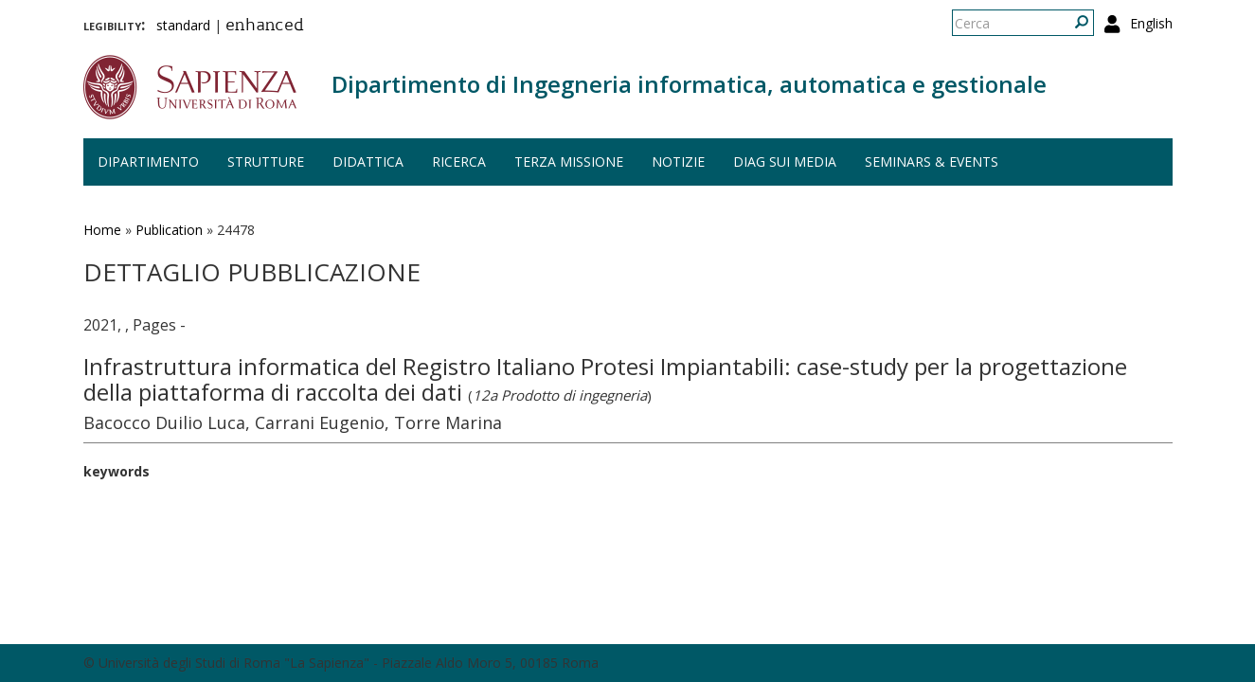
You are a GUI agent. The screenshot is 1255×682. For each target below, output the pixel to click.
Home (102, 230)
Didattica (367, 161)
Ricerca (459, 161)
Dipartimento (148, 161)
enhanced (264, 26)
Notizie (678, 161)
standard (183, 25)
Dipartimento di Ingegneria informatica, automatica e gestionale (689, 83)
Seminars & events (931, 161)
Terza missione (568, 161)
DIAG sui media (784, 161)
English (1151, 23)
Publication (169, 230)
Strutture (265, 161)
